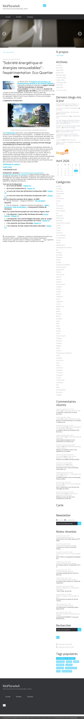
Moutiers (59, 484)
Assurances (59, 208)
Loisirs (58, 304)
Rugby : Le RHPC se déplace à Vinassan (68, 142)
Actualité (59, 189)
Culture (58, 240)
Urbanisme (59, 382)
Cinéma (58, 228)
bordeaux (69, 665)
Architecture (29, 236)
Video (58, 387)
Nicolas (58, 411)
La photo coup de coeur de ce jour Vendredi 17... (66, 135)
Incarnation (62, 114)
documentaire (67, 671)
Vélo (57, 385)
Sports (58, 365)
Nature (21, 240)
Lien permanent (9, 236)
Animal (58, 196)
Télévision (59, 370)
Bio (57, 213)
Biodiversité (60, 218)
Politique (27, 240)
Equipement (42, 238)
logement (50, 240)
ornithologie (60, 662)
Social (58, 355)
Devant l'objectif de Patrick (67, 136)
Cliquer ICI (27, 186)
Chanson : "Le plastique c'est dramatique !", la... (68, 475)
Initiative (59, 287)
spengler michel (61, 464)
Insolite (58, 289)
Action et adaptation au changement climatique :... (68, 428)
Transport (59, 375)
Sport (58, 363)
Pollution (59, 341)
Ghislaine (59, 446)
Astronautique (60, 211)
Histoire (58, 277)
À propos (30, 17)
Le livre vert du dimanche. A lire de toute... (68, 484)
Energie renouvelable (21, 238)
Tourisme (59, 373)
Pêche (58, 326)
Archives (18, 17)
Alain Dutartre (60, 437)
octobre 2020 (60, 80)
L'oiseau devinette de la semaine (68, 437)
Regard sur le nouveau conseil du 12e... (68, 130)
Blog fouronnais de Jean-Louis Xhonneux (67, 122)
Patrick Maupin (61, 427)
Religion (58, 346)
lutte (58, 671)
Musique (59, 314)
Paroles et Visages (69, 127)
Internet (58, 292)
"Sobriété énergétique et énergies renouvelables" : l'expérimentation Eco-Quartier (28, 67)
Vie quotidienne (36, 240)
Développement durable (41, 236)
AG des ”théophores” (62, 116)
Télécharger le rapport (11, 164)
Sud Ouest (59, 368)
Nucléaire (59, 319)
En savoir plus (74, 717)
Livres (58, 299)
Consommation (61, 235)
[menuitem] (8, 17)
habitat (5, 241)
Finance (58, 272)
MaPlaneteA (11, 6)
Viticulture (59, 392)
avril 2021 (59, 65)
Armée (58, 201)
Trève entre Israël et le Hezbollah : (67, 108)
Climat (58, 230)
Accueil (8, 17)
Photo (58, 333)
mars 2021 (59, 68)
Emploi (12, 238)
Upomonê (59, 140)
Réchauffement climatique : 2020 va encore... (68, 447)
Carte (59, 505)
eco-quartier (20, 241)
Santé (58, 348)
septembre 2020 (61, 82)
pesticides (60, 668)
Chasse (58, 225)
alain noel (60, 665)
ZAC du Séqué (40, 201)
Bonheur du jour (70, 140)
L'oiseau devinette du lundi (72, 411)
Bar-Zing (59, 110)
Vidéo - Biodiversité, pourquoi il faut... (65, 465)
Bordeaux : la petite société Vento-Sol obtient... (68, 614)
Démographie (60, 245)
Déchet (58, 242)
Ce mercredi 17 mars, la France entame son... (68, 554)
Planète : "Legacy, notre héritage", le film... (67, 596)
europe (69, 662)
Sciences (58, 350)
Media (58, 309)
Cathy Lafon (7, 167)
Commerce (59, 233)
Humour (58, 279)
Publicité (59, 343)
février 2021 (60, 70)
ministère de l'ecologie (37, 241)
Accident (58, 186)
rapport (26, 241)
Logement (15, 240)
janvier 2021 (60, 73)
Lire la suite (59, 55)
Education (59, 257)
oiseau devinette (71, 668)
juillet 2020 (59, 87)
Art (57, 203)
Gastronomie (60, 274)
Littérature (59, 296)
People (58, 328)
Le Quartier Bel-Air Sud (66, 132)
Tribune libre (60, 380)
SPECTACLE (59, 360)
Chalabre (61, 144)
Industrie (59, 282)
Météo (58, 311)
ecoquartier (11, 241)
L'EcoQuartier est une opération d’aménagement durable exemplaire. (23, 173)
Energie (58, 262)
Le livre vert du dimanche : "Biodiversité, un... (66, 457)
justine (58, 474)
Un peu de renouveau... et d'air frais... (67, 112)
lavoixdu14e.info (73, 106)
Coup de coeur (60, 238)
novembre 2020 (61, 77)
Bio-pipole (59, 215)
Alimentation (60, 193)
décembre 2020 (61, 75)
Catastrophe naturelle (63, 223)
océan (58, 321)
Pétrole (58, 331)
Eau (51, 236)
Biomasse (59, 220)
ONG (57, 323)
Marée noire (60, 306)
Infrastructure (7, 240)
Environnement (33, 238)
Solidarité (59, 358)
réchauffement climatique (66, 658)
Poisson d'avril (60, 336)
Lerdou (58, 419)
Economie (6, 238)
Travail (58, 377)
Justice (58, 294)
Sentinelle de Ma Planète (64, 353)
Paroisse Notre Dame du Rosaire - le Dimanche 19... (67, 105)
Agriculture (59, 191)
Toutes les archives (61, 90)
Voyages (59, 395)
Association (59, 206)
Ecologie (58, 252)
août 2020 (59, 85)
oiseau (76, 662)
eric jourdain (60, 456)
